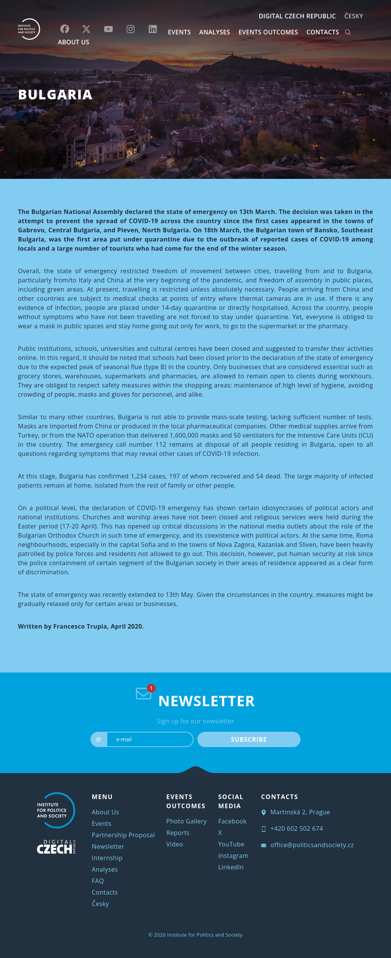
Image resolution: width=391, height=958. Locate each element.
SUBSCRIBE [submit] (249, 739)
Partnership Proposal (123, 835)
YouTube (231, 844)
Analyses (214, 32)
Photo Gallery (186, 821)
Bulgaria (55, 94)
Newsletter (108, 846)
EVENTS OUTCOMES (268, 32)
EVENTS (179, 32)
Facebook (232, 821)
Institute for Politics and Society (205, 934)
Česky (353, 16)
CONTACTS (323, 32)
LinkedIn (231, 867)
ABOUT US (73, 42)
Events (101, 823)
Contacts (105, 892)
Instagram (233, 855)
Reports (178, 832)
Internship (107, 858)
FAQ (98, 881)
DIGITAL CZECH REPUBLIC (297, 16)
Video (174, 844)
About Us (105, 812)
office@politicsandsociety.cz (307, 845)
